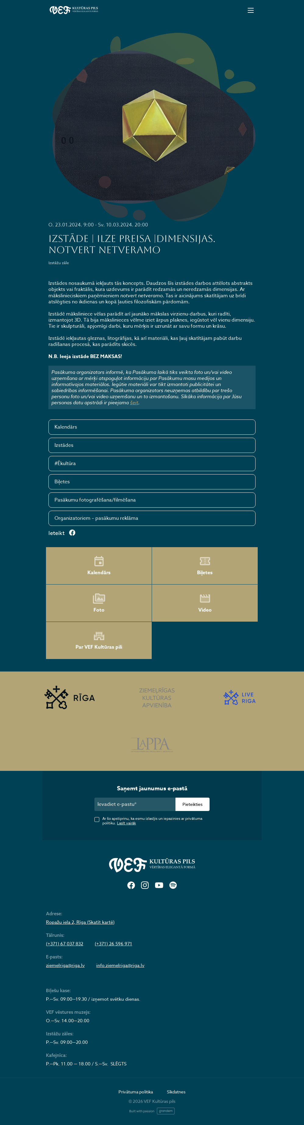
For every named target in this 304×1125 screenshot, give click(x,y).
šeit (134, 402)
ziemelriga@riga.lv (65, 965)
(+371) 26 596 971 (113, 944)
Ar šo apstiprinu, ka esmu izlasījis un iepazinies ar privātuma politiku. (152, 820)
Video (205, 603)
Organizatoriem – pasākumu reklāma (96, 518)
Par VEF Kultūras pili (99, 640)
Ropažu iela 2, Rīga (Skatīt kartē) (80, 922)
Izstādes (64, 445)
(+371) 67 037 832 (64, 944)
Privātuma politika (135, 1092)
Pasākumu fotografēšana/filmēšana (95, 500)
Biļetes (62, 481)
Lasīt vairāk (126, 823)
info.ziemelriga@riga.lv (120, 965)
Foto (99, 603)
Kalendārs (66, 427)
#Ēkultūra (65, 463)
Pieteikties (192, 804)
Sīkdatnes (176, 1092)
